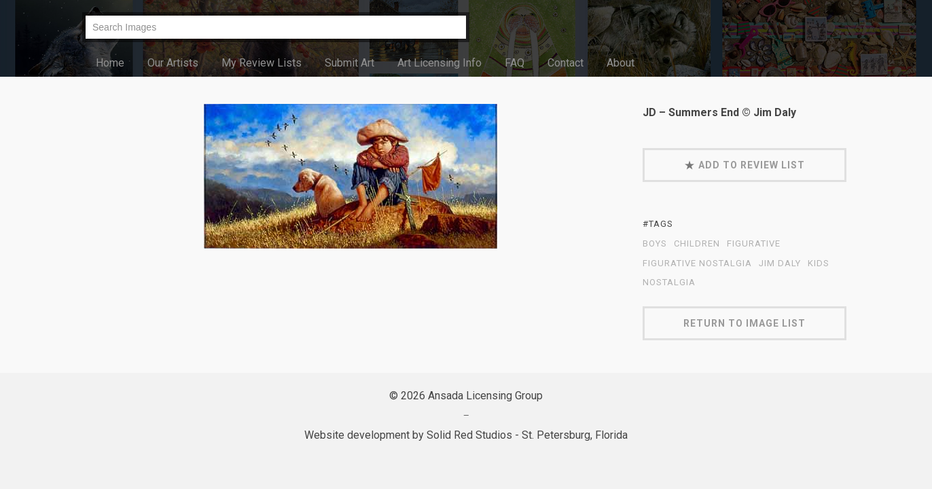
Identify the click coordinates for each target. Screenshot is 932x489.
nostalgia (669, 282)
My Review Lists (261, 62)
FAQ (514, 62)
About (620, 62)
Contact (566, 62)
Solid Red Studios (469, 435)
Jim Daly (780, 263)
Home (110, 62)
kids (818, 263)
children (697, 244)
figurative (754, 244)
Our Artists (172, 62)
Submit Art (349, 62)
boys (655, 244)
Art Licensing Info (439, 62)
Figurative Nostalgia (697, 263)
